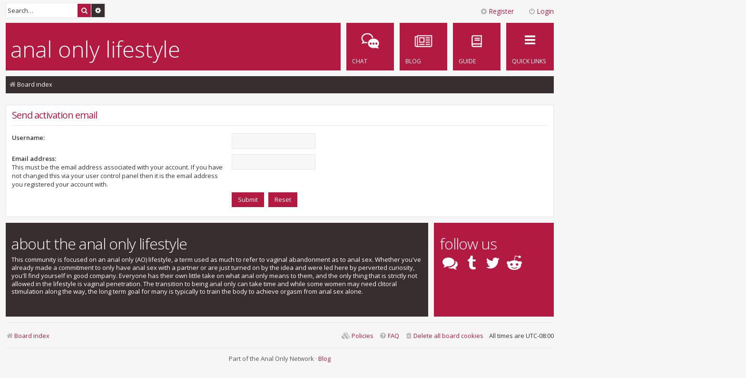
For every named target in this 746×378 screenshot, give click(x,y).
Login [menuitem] (541, 11)
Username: (28, 137)
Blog (324, 358)
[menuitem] (477, 46)
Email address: (34, 158)
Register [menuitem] (497, 11)
